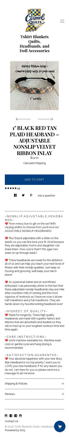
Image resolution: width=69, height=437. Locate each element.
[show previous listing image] (24, 118)
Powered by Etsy (15, 430)
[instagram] (6, 415)
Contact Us (11, 421)
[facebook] (11, 415)
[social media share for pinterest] (31, 194)
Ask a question (46, 195)
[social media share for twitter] (23, 194)
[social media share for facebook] (15, 194)
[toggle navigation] (62, 21)
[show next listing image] (45, 118)
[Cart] (59, 426)
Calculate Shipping (34, 163)
